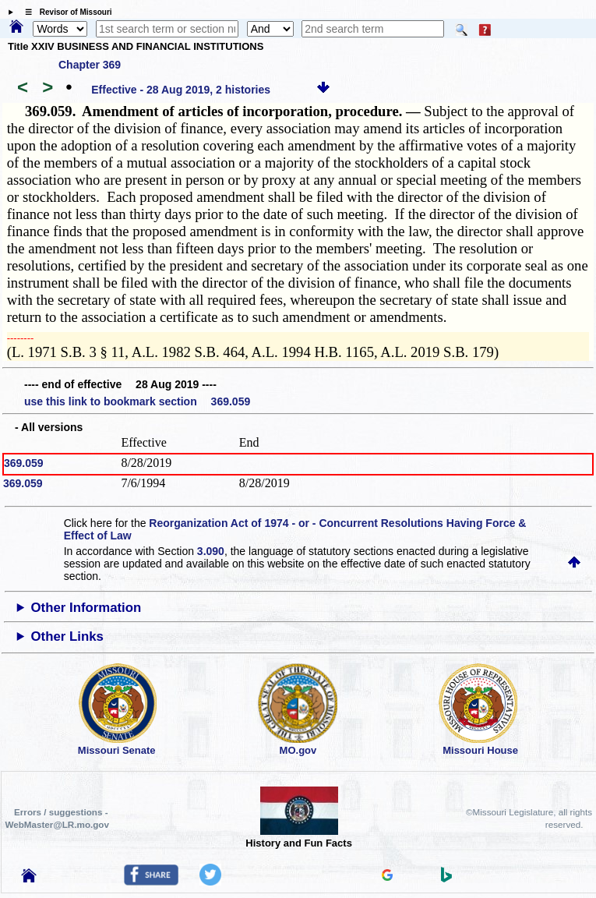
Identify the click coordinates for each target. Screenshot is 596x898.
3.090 (210, 551)
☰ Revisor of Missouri (64, 12)
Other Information (86, 607)
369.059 (24, 463)
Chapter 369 (89, 64)
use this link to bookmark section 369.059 (137, 401)
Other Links (67, 636)
